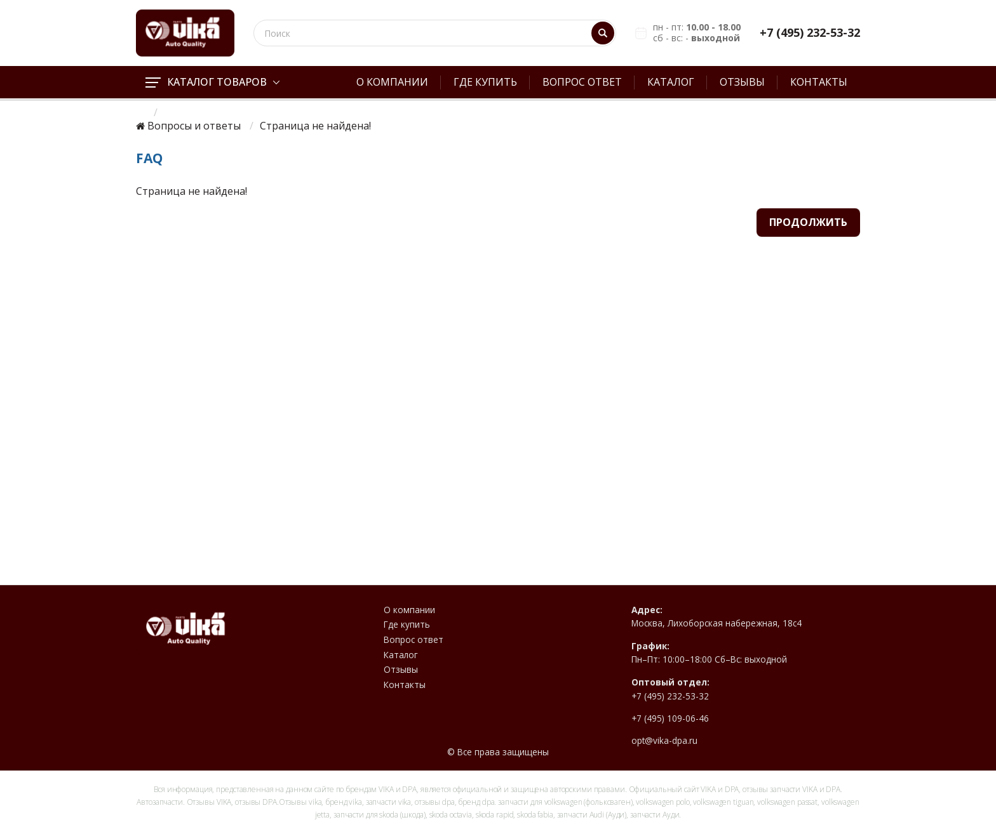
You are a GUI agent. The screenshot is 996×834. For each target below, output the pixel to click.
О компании (392, 82)
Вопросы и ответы (194, 126)
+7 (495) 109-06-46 (670, 718)
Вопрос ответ (582, 82)
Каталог (670, 82)
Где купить (485, 82)
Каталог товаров (212, 82)
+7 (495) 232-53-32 (810, 32)
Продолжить (808, 222)
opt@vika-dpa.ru (664, 740)
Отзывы (742, 82)
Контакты (818, 82)
